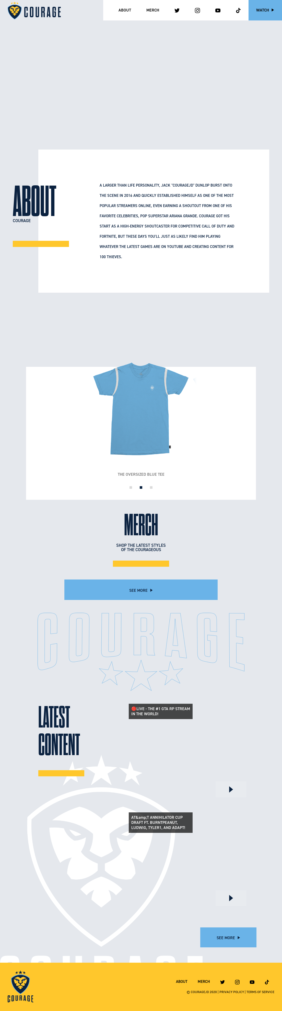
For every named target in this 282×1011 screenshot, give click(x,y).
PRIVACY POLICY (231, 992)
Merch (152, 10)
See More (141, 590)
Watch (265, 10)
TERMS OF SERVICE (260, 992)
